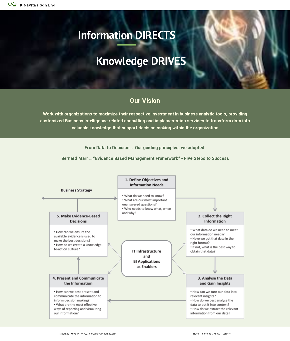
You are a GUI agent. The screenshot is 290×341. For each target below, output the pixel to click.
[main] (126, 49)
